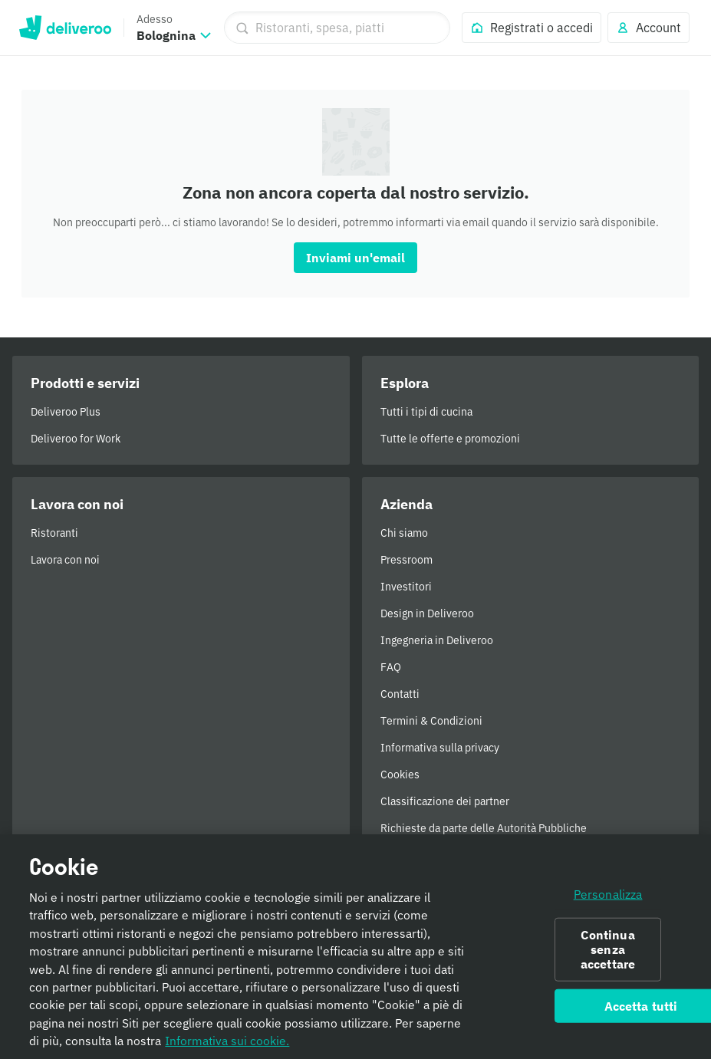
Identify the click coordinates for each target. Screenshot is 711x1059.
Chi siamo (404, 533)
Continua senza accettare (608, 954)
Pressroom (406, 560)
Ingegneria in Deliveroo (436, 640)
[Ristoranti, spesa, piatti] (337, 27)
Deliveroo (64, 27)
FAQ (390, 667)
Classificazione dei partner (444, 801)
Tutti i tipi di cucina (426, 412)
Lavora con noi (65, 560)
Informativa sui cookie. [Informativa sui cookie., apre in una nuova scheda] (227, 1046)
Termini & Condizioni (431, 721)
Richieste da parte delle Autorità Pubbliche (483, 828)
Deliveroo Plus (65, 412)
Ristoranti (54, 533)
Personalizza (608, 898)
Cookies (400, 774)
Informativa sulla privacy (439, 748)
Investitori (406, 587)
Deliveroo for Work (75, 439)
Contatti (400, 694)
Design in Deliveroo (427, 613)
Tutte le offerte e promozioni (450, 439)
